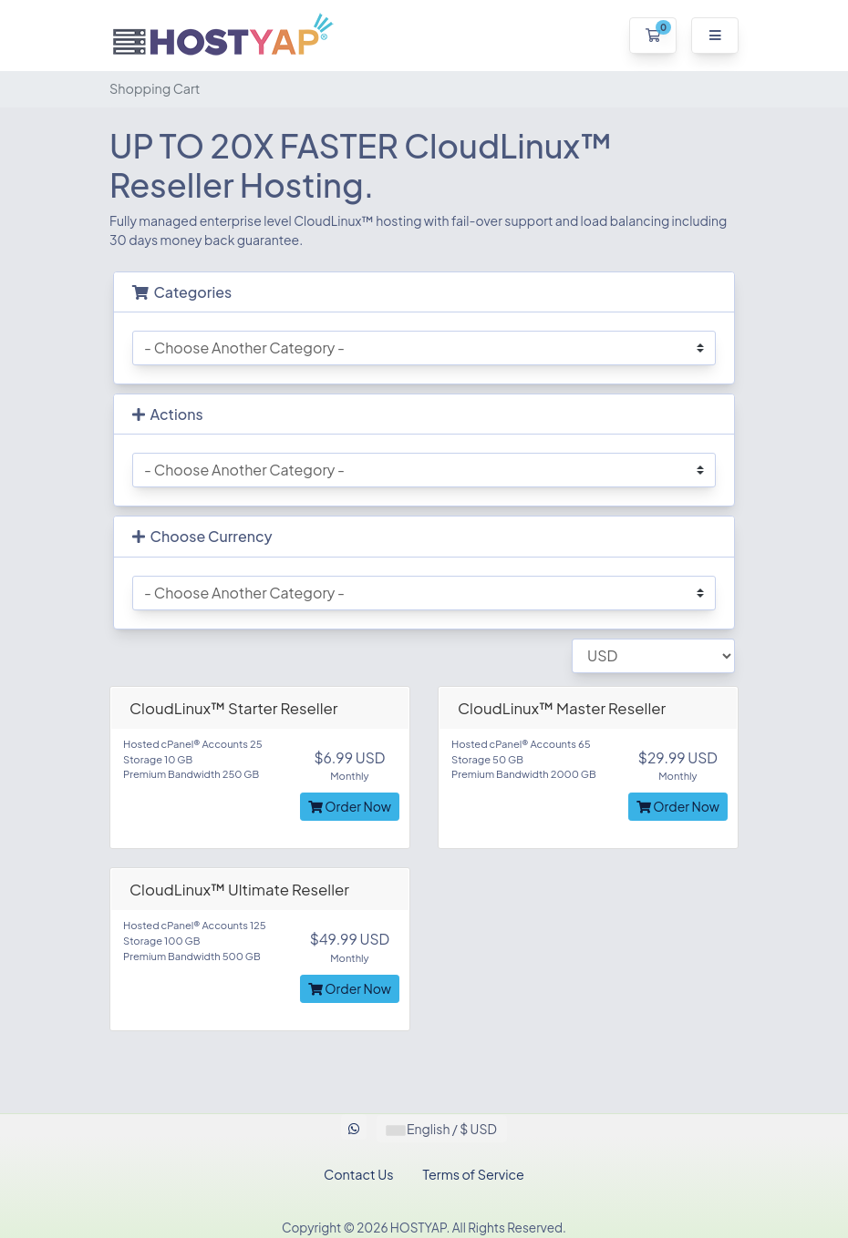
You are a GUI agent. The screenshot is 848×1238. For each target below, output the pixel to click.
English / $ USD (442, 1128)
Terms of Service (473, 1174)
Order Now (349, 806)
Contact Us (359, 1174)
